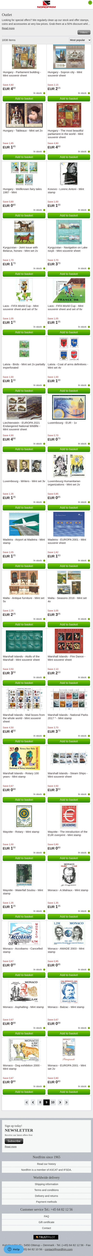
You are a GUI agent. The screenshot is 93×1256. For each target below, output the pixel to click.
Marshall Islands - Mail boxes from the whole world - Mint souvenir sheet (24, 718)
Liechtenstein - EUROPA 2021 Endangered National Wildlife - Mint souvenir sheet (21, 426)
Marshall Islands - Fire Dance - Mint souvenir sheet (66, 658)
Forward (60, 1102)
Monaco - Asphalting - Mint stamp (23, 1007)
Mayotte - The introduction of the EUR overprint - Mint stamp (67, 833)
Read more (8, 28)
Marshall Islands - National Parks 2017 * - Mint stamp (68, 716)
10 (52, 1102)
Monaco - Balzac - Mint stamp (66, 1007)
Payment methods (46, 1201)
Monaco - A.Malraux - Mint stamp (68, 890)
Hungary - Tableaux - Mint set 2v (23, 130)
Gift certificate (46, 1222)
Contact (46, 1228)
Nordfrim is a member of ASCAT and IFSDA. (46, 1169)
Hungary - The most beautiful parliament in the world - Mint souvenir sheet (65, 134)
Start (26, 1102)
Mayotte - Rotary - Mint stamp (21, 831)
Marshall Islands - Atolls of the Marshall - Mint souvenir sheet (21, 658)
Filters (84, 32)
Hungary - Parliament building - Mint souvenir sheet (22, 74)
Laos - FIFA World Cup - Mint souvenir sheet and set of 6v (65, 307)
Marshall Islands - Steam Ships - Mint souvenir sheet (67, 775)
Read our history (46, 1163)
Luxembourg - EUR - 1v (62, 422)
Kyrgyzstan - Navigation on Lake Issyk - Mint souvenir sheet (67, 249)
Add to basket (24, 98)
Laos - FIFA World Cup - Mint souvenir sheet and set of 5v (20, 307)
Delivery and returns (46, 1195)
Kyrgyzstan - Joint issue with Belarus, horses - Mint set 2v (20, 249)
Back (33, 1102)
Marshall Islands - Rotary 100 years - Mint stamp (21, 775)
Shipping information (46, 1184)
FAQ (46, 1216)
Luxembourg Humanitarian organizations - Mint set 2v (64, 483)
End (66, 1102)
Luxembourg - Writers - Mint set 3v (24, 481)
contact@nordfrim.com (59, 1249)
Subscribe (13, 1141)
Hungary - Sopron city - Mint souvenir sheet (65, 74)
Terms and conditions (46, 1190)
